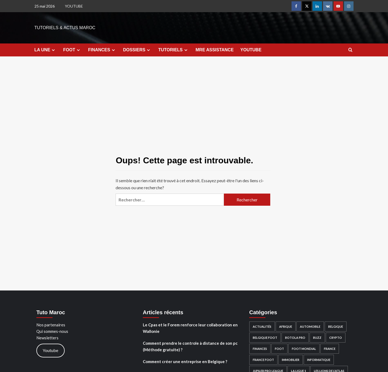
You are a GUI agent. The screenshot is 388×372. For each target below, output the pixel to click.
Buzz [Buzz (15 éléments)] (317, 337)
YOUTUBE (74, 6)
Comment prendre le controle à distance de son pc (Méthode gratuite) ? (190, 346)
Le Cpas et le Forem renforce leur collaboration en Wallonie (190, 328)
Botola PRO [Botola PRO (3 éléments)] (295, 337)
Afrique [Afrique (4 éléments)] (285, 326)
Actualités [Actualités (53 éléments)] (262, 326)
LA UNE (45, 50)
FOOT (72, 50)
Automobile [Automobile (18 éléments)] (310, 326)
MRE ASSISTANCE (215, 50)
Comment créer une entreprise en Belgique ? (185, 361)
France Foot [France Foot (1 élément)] (263, 359)
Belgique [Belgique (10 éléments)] (335, 326)
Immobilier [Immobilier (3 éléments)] (290, 359)
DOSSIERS (137, 50)
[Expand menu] (53, 50)
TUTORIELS (173, 50)
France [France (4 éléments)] (329, 348)
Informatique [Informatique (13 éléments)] (318, 359)
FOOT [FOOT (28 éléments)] (279, 348)
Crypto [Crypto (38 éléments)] (335, 337)
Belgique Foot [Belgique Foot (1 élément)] (265, 337)
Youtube (50, 350)
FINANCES (102, 50)
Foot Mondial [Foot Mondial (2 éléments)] (304, 348)
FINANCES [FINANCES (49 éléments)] (260, 348)
